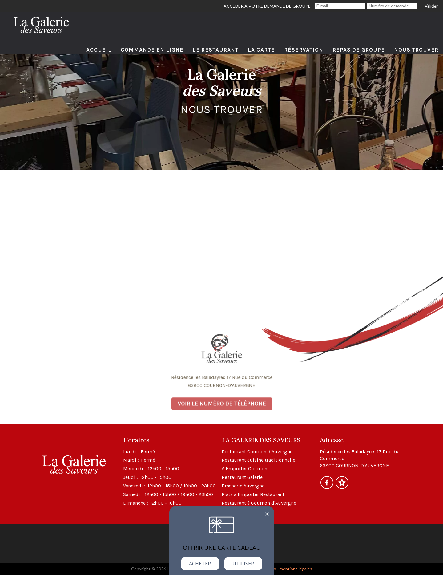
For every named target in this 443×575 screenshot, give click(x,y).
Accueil (98, 49)
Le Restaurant (216, 49)
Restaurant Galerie (242, 477)
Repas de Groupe (358, 49)
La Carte (261, 49)
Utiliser (243, 563)
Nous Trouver (416, 49)
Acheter (200, 563)
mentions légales (296, 568)
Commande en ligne (152, 49)
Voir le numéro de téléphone (221, 402)
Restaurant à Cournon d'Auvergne (259, 503)
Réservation (303, 49)
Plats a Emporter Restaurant (253, 494)
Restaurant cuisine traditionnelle (258, 460)
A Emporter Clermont (245, 468)
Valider (431, 6)
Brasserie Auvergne (243, 486)
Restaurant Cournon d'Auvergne (257, 452)
